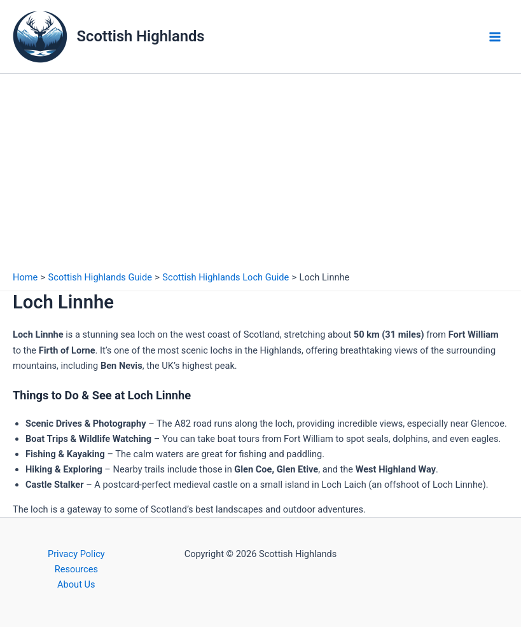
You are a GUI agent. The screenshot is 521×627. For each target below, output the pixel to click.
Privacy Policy (76, 554)
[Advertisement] (260, 169)
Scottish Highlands (141, 36)
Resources (76, 569)
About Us (76, 584)
